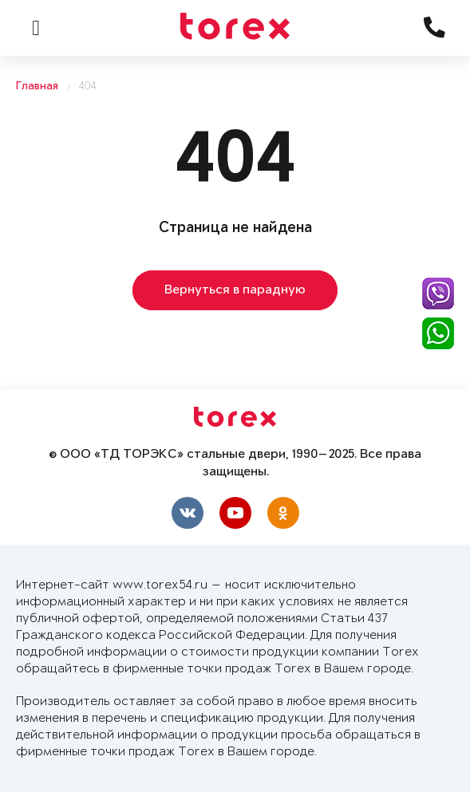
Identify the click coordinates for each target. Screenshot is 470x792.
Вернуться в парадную (235, 290)
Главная (37, 87)
